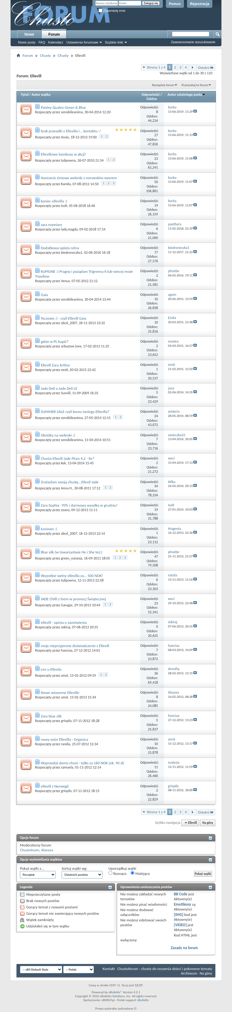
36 (156, 673)
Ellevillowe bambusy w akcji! (63, 154)
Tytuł (24, 94)
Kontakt (109, 968)
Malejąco (140, 873)
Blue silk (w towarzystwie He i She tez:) (71, 552)
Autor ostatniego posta (187, 94)
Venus (65, 281)
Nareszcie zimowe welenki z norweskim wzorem (79, 178)
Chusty (45, 55)
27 (156, 135)
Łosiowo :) (49, 529)
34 (156, 486)
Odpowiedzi (151, 94)
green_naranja (71, 558)
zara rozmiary (51, 224)
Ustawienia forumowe (82, 42)
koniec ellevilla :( (54, 201)
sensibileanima (72, 112)
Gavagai (66, 605)
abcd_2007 (69, 323)
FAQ (41, 42)
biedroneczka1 (71, 252)
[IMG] (178, 914)
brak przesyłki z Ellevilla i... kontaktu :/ (71, 131)
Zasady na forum (184, 948)
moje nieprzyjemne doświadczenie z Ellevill (75, 645)
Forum (54, 34)
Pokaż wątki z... (32, 868)
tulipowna (68, 160)
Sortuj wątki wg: (74, 868)
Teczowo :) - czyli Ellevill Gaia (63, 318)
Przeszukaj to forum (195, 85)
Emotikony (182, 904)
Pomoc (175, 4)
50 (156, 182)
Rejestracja (199, 4)
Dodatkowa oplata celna (60, 248)
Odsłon (152, 99)
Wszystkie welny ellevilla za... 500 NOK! (72, 575)
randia (65, 744)
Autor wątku (41, 94)
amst (64, 675)
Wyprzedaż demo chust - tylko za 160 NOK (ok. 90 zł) (82, 763)
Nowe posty (26, 42)
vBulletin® (115, 992)
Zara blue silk (51, 716)
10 (156, 299)
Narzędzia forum (163, 85)
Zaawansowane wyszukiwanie (193, 42)
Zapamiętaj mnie (112, 10)
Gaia (44, 294)
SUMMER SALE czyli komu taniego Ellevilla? (75, 411)
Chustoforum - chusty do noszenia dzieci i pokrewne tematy (164, 968)
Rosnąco (117, 873)
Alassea (47, 850)
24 (156, 416)
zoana (65, 510)
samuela (67, 767)
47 (156, 556)
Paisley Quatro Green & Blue (63, 107)
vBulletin (143, 1000)
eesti (64, 370)
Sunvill (66, 393)
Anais (65, 137)
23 (156, 158)
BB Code (180, 894)
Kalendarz (55, 42)
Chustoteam (29, 850)
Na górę (207, 823)
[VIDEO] (180, 925)
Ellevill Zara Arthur (55, 365)
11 (156, 767)
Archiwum (189, 973)
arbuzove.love (71, 346)
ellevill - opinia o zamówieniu (64, 622)
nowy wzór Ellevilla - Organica (64, 739)
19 (156, 205)
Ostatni (206, 67)
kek (63, 463)
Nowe (29, 34)
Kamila (66, 184)
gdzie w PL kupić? (55, 341)
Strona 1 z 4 (156, 67)
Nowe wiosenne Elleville (60, 692)
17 (156, 252)
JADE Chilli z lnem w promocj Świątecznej (73, 599)
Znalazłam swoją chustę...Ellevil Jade (69, 482)
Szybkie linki (114, 42)
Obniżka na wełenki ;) (58, 435)
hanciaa (66, 650)
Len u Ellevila (51, 669)
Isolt (64, 206)
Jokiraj (65, 627)
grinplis (66, 721)
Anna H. (67, 488)
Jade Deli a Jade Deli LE (59, 388)
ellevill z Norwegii (55, 786)
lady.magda (69, 229)
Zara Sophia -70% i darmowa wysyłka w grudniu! (79, 505)
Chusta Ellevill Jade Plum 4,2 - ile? (67, 458)
